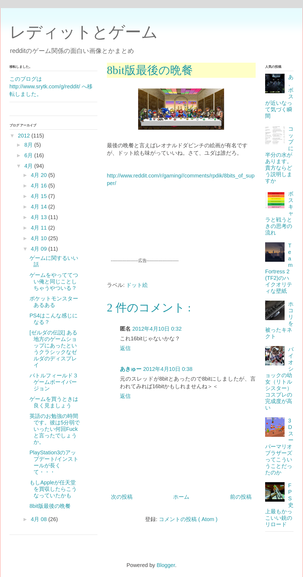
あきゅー (130, 369)
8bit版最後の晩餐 (50, 506)
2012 (24, 136)
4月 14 (39, 207)
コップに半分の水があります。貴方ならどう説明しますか (279, 155)
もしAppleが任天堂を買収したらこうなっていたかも (53, 488)
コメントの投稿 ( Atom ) (188, 519)
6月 (28, 155)
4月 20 (39, 175)
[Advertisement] (216, 228)
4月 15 (39, 196)
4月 (28, 166)
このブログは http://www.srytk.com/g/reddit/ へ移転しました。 (51, 86)
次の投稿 (122, 497)
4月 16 (39, 186)
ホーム (181, 497)
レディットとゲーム (83, 32)
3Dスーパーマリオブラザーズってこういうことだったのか (279, 446)
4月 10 (39, 238)
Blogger (166, 565)
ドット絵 (137, 285)
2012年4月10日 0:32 (157, 329)
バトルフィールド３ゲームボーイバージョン (53, 382)
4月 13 (39, 217)
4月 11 (39, 228)
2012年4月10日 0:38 (167, 369)
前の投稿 (241, 497)
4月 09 (39, 249)
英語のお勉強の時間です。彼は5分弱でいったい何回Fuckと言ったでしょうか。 (54, 429)
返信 (125, 348)
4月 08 (39, 519)
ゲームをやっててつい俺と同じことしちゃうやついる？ (53, 281)
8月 (28, 145)
